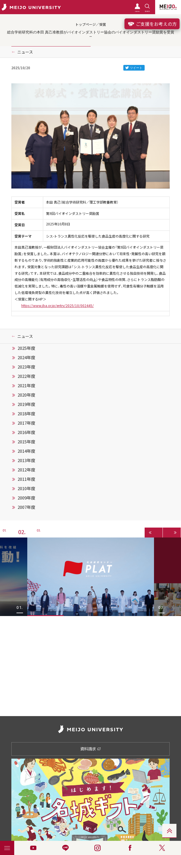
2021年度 (26, 385)
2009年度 (26, 498)
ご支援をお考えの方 (152, 23)
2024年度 (26, 357)
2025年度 (26, 348)
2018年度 (26, 413)
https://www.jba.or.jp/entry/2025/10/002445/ (57, 305)
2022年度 (26, 376)
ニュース (25, 52)
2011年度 (26, 479)
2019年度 (26, 404)
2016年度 (26, 432)
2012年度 (26, 470)
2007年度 (26, 507)
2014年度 (26, 451)
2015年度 (26, 442)
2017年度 (26, 423)
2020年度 (26, 395)
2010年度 (26, 488)
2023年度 (26, 367)
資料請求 (90, 749)
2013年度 (26, 460)
